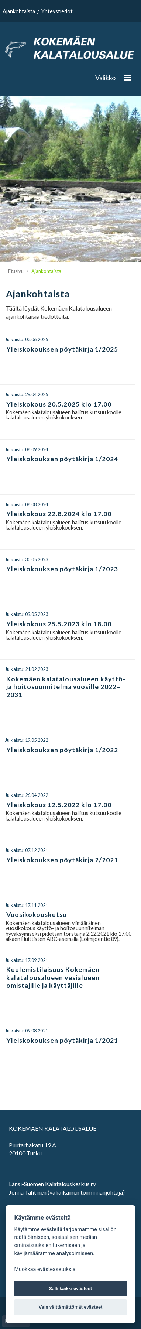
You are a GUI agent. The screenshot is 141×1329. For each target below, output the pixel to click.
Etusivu (16, 271)
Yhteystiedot (57, 11)
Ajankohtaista (19, 11)
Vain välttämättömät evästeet (71, 1307)
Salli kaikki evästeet (70, 1288)
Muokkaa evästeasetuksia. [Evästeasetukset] (45, 1269)
